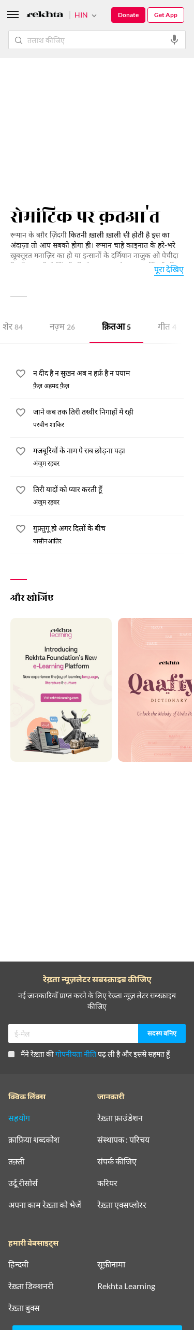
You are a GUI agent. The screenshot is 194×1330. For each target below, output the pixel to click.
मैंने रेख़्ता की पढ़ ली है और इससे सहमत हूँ (89, 1054)
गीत (167, 327)
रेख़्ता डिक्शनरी (30, 1286)
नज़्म (62, 327)
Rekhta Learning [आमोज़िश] (126, 1286)
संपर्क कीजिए (117, 1161)
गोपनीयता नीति (75, 1054)
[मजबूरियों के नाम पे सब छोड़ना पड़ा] (108, 451)
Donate (128, 15)
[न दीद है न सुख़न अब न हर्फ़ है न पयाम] (108, 373)
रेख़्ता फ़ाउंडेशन (120, 1118)
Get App (165, 15)
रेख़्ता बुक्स (24, 1308)
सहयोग (19, 1118)
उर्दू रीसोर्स (23, 1183)
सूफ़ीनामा (111, 1264)
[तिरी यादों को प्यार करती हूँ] (108, 490)
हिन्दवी (18, 1264)
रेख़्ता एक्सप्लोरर (121, 1205)
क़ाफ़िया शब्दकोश (33, 1139)
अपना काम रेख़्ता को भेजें (44, 1205)
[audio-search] (174, 40)
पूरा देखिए (169, 269)
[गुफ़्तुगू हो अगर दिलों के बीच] (108, 529)
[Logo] (45, 15)
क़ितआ (116, 327)
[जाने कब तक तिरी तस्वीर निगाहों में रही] (108, 412)
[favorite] (20, 375)
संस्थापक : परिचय (123, 1139)
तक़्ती (16, 1161)
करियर (107, 1183)
